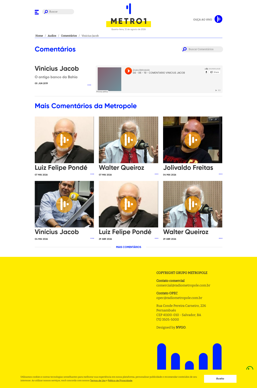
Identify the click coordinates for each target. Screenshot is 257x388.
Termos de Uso (98, 380)
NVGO (181, 327)
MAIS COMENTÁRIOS (128, 247)
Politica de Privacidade (120, 380)
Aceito (220, 378)
